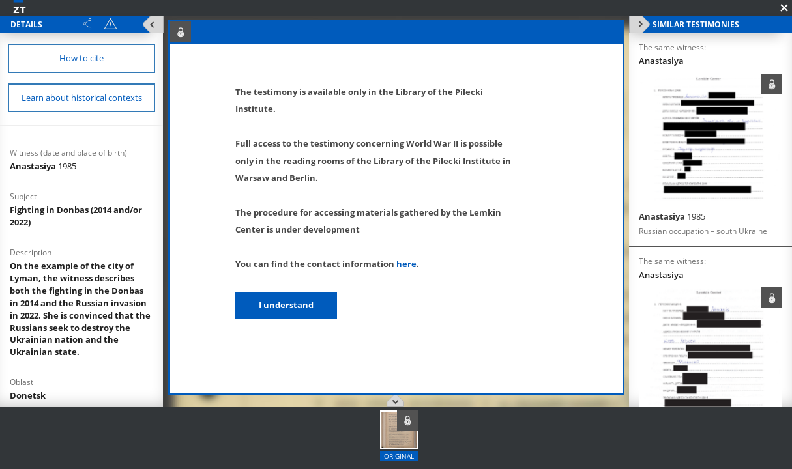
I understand (286, 305)
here (406, 264)
